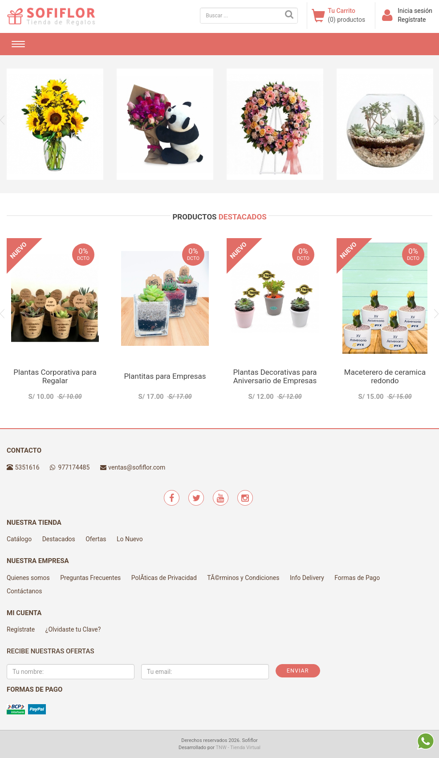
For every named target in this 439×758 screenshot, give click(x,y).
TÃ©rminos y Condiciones (243, 577)
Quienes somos (28, 577)
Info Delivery (307, 577)
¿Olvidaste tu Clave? (73, 629)
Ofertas (95, 539)
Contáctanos (24, 591)
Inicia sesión (415, 10)
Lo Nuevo (130, 539)
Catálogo (19, 539)
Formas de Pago (357, 577)
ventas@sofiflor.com (136, 467)
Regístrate (412, 19)
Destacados (58, 539)
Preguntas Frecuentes (90, 577)
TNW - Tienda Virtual (238, 747)
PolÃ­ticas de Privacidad (164, 577)
